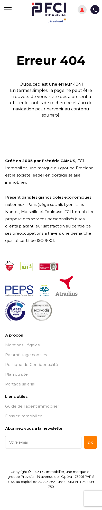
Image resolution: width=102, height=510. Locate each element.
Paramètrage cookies (26, 355)
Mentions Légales (22, 345)
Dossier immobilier (23, 416)
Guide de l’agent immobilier (32, 406)
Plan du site (16, 374)
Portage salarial (20, 384)
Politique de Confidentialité (31, 364)
